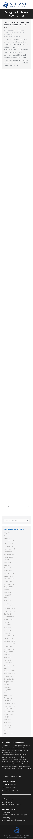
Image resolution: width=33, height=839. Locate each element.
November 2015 (9, 644)
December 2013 (9, 703)
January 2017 (8, 606)
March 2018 (8, 571)
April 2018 (7, 568)
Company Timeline (14, 776)
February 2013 (9, 730)
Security (11, 34)
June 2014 (7, 687)
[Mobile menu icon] (30, 5)
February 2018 (9, 573)
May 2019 (7, 533)
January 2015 (8, 668)
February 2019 (9, 541)
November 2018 (9, 549)
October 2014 (8, 676)
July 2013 (7, 717)
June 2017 (7, 592)
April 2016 (7, 630)
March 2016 (8, 633)
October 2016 (8, 614)
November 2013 (9, 706)
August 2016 (8, 619)
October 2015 (8, 646)
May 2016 (7, 627)
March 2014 (8, 695)
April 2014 (7, 693)
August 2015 (8, 652)
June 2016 (7, 625)
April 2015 (7, 660)
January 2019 (8, 543)
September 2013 (9, 712)
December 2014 (9, 671)
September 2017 (9, 584)
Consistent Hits (21, 837)
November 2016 (9, 611)
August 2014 (8, 682)
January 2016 (8, 638)
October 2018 (8, 552)
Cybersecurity (20, 30)
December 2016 (9, 609)
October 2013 (8, 709)
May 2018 (7, 565)
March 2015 (8, 663)
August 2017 (8, 587)
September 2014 (9, 679)
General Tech (8, 32)
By (8, 36)
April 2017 (7, 598)
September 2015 (9, 649)
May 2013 (7, 722)
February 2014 (9, 698)
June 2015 (7, 655)
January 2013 (8, 733)
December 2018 (9, 546)
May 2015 (7, 657)
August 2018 (8, 557)
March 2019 (8, 538)
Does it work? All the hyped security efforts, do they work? (16, 24)
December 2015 (9, 641)
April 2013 (7, 725)
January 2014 (8, 701)
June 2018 (7, 562)
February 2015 (9, 665)
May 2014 (7, 690)
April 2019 (7, 535)
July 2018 (7, 560)
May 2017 (7, 595)
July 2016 (7, 622)
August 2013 (8, 714)
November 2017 (9, 579)
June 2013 (7, 720)
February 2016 (9, 636)
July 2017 (7, 590)
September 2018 (9, 554)
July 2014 (7, 684)
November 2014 (9, 674)
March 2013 (8, 728)
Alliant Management (9, 30)
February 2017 (9, 603)
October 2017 (8, 581)
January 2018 (8, 576)
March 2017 (8, 600)
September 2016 (9, 617)
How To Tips (16, 32)
